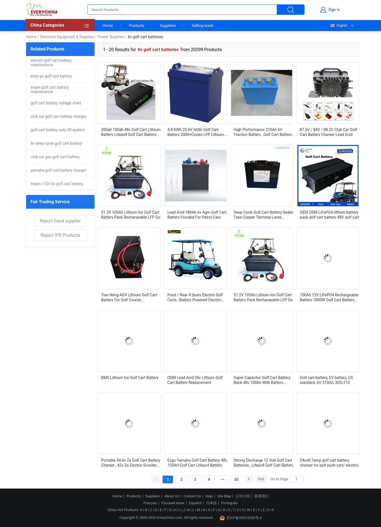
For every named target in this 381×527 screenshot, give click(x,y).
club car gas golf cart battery (55, 157)
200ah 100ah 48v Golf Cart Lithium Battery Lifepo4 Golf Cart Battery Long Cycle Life (131, 131)
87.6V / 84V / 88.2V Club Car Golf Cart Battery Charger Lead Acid (328, 131)
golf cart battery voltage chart (56, 103)
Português (229, 503)
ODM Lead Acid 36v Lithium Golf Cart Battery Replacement (195, 379)
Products (136, 25)
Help (209, 496)
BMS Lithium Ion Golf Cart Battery (129, 377)
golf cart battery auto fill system (58, 130)
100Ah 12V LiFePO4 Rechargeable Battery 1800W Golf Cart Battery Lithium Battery (329, 297)
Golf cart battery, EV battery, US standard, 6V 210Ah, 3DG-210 (326, 379)
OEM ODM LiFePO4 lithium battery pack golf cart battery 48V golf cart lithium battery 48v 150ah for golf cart (329, 214)
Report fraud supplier (60, 221)
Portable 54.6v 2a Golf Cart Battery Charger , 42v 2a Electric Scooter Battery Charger (130, 462)
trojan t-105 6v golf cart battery (57, 184)
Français (150, 503)
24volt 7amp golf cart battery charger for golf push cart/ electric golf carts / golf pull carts (329, 462)
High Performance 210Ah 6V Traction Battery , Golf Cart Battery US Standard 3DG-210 (263, 131)
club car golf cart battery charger (58, 116)
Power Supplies (111, 37)
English (338, 25)
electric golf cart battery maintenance (51, 62)
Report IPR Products (60, 235)
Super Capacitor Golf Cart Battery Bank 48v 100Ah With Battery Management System (262, 379)
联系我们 (261, 496)
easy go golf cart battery (51, 76)
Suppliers (168, 25)
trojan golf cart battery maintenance (50, 89)
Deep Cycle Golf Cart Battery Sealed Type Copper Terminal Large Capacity (264, 214)
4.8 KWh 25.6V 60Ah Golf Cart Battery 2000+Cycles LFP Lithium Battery (195, 131)
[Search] (296, 479)
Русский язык (172, 503)
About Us (171, 496)
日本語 (211, 503)
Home (108, 25)
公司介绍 (242, 496)
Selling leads (203, 25)
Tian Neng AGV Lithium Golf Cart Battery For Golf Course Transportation (129, 297)
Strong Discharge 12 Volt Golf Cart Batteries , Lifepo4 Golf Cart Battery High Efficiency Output (264, 462)
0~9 (270, 510)
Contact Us (192, 496)
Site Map (224, 496)
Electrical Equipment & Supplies (67, 37)
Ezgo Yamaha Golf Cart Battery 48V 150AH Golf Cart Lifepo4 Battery (197, 462)
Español (195, 503)
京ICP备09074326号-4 (241, 517)
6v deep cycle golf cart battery (56, 143)
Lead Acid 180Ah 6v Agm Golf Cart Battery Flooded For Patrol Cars (197, 214)
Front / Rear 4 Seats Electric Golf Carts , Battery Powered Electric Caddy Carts (195, 297)
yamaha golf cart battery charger (58, 170)
